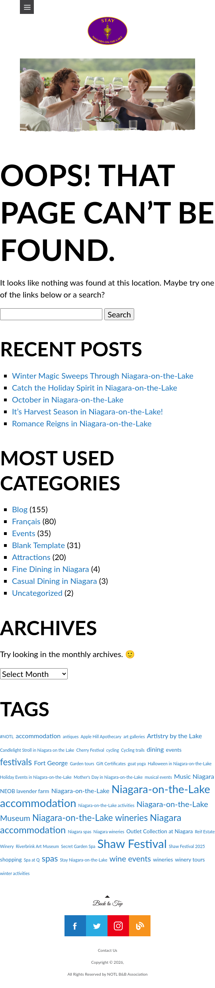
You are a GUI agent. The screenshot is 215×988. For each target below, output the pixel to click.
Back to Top (108, 901)
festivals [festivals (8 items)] (16, 762)
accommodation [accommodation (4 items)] (38, 735)
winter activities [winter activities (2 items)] (14, 873)
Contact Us (107, 950)
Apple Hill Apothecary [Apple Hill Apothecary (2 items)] (101, 736)
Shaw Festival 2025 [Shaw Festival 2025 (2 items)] (187, 846)
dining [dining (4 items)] (155, 749)
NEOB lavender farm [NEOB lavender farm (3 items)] (24, 791)
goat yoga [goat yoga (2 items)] (137, 763)
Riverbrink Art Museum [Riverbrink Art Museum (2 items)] (37, 846)
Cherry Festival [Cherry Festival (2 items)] (90, 750)
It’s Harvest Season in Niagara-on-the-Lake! (87, 411)
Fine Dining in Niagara (50, 569)
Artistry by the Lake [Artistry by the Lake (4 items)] (174, 735)
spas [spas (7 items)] (50, 858)
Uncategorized (37, 592)
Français (26, 521)
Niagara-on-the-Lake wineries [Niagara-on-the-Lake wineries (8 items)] (90, 817)
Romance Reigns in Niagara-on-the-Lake (82, 423)
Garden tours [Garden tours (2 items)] (82, 763)
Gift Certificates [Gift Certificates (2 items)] (111, 763)
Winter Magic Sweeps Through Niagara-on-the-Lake (103, 375)
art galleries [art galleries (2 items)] (134, 736)
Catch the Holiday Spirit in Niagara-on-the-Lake (94, 387)
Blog (19, 509)
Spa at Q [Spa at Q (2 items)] (32, 859)
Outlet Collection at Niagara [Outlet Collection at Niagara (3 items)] (159, 831)
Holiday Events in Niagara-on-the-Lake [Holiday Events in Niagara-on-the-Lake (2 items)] (36, 777)
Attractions (31, 557)
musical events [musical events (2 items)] (158, 777)
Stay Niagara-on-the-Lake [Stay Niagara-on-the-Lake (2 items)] (83, 859)
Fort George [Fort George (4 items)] (51, 762)
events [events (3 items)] (174, 750)
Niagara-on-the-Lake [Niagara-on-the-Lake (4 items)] (80, 790)
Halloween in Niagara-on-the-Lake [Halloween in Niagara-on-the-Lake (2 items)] (179, 763)
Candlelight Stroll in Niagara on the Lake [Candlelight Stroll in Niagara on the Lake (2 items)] (37, 750)
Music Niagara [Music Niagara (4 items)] (194, 776)
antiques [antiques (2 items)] (70, 736)
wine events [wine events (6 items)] (130, 858)
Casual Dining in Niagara (54, 580)
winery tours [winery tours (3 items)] (190, 859)
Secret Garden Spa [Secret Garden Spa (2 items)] (78, 846)
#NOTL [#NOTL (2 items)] (7, 736)
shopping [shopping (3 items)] (11, 859)
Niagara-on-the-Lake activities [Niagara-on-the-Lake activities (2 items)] (106, 805)
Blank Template (38, 545)
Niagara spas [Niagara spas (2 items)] (79, 831)
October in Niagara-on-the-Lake (67, 399)
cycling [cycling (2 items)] (112, 750)
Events (23, 533)
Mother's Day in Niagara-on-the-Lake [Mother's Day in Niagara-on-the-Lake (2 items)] (108, 777)
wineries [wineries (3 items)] (163, 859)
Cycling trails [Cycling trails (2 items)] (133, 750)
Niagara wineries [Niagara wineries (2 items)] (109, 831)
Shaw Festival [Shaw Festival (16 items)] (132, 843)
